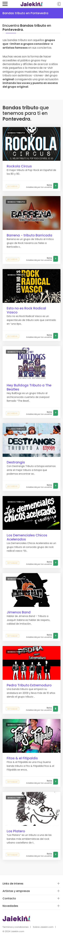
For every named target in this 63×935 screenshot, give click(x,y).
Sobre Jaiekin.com (43, 927)
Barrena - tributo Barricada (29, 235)
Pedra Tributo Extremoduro (29, 685)
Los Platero (16, 831)
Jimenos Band (19, 612)
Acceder (58, 4)
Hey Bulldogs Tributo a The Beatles (29, 387)
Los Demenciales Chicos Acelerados (27, 537)
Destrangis (16, 462)
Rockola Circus (19, 166)
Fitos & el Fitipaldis (22, 758)
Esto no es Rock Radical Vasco (26, 310)
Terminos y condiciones (16, 927)
